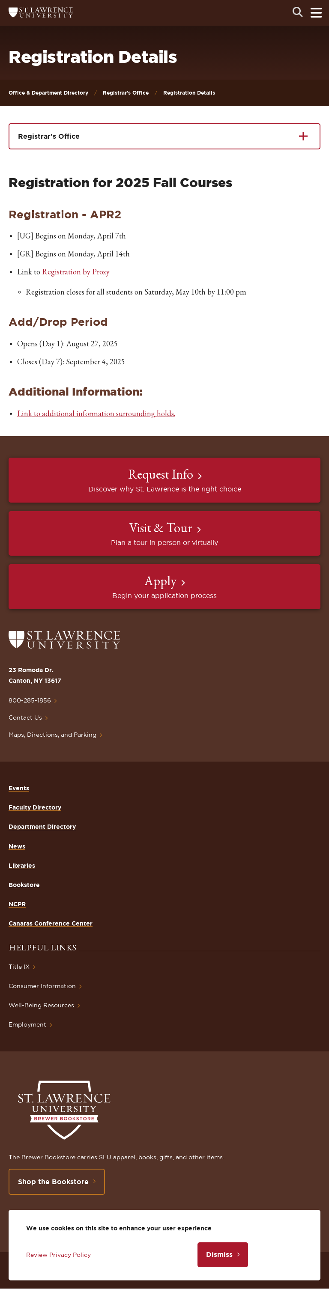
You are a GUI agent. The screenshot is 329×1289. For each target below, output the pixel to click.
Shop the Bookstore (53, 1181)
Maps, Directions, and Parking (52, 734)
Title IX (19, 966)
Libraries (22, 865)
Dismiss (219, 1254)
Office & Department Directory (48, 92)
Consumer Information (42, 985)
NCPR (17, 904)
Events (19, 788)
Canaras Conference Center (51, 923)
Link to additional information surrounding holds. (96, 413)
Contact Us (25, 717)
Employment (27, 1024)
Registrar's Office (126, 92)
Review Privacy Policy (58, 1254)
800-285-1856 (30, 700)
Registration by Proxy (76, 272)
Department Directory (42, 826)
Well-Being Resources (41, 1005)
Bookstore (24, 884)
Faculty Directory (35, 807)
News (17, 846)
